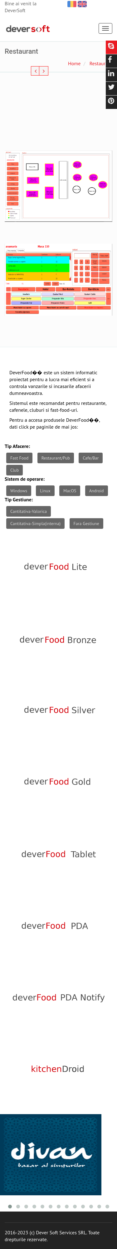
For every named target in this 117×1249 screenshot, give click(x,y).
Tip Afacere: (17, 446)
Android (96, 491)
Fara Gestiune (86, 523)
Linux (45, 491)
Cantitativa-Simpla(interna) (35, 523)
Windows (18, 491)
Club (14, 470)
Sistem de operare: (25, 479)
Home (74, 63)
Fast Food (19, 458)
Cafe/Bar (91, 458)
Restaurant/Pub (55, 458)
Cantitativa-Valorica (28, 511)
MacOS (69, 491)
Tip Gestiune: (19, 499)
